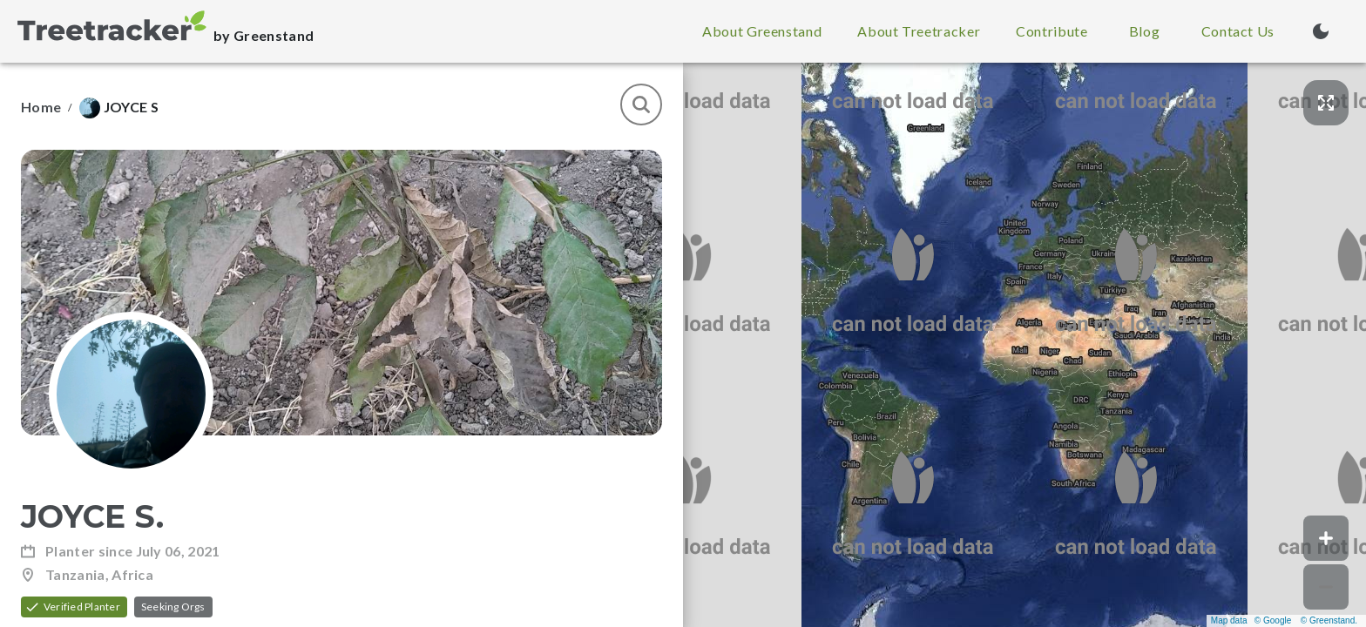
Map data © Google (1251, 620)
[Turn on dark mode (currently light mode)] (1320, 31)
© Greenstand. (1329, 620)
